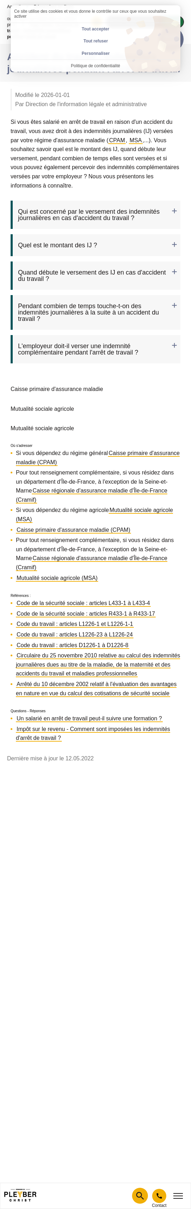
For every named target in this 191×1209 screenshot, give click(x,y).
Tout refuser (95, 41)
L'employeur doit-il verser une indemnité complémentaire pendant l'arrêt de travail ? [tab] (78, 349)
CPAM (117, 140)
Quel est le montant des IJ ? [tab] (57, 245)
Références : (21, 596)
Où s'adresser (21, 446)
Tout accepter (95, 29)
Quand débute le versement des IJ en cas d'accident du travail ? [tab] (92, 275)
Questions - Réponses (28, 711)
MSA (136, 140)
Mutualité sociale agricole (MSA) (57, 578)
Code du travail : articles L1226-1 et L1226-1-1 (75, 624)
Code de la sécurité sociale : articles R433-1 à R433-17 (86, 614)
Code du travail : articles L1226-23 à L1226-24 (75, 635)
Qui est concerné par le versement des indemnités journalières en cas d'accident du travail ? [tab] (89, 214)
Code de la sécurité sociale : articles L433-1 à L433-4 (83, 603)
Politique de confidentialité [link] (95, 65)
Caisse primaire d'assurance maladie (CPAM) (73, 530)
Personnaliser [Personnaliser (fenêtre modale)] (95, 53)
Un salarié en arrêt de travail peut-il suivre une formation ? (89, 718)
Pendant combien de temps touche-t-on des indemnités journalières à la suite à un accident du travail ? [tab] (88, 312)
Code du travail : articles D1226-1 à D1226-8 (73, 645)
